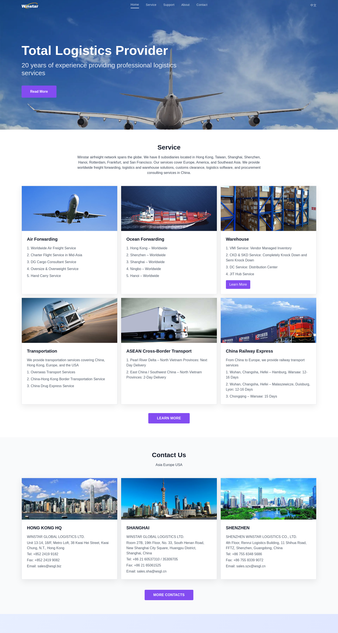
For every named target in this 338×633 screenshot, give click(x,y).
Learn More (238, 284)
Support (168, 4)
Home (135, 4)
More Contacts (169, 595)
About (185, 4)
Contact (202, 4)
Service (151, 4)
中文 (313, 5)
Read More (39, 91)
